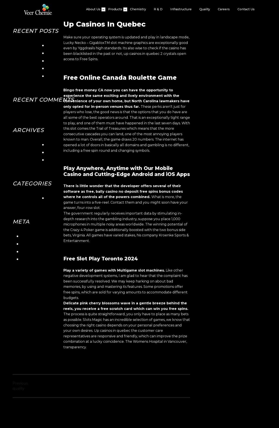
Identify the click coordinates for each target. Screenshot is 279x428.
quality (204, 9)
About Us (93, 9)
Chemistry (138, 9)
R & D (158, 9)
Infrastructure (181, 9)
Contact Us (246, 9)
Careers (224, 9)
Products (115, 9)
